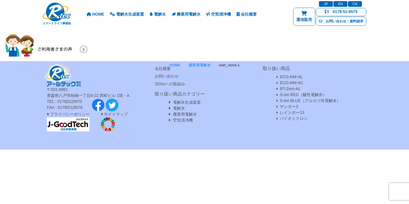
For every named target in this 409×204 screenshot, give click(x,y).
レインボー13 (292, 112)
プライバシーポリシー (68, 114)
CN (354, 4)
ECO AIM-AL (291, 77)
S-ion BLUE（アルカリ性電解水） (310, 100)
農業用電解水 (186, 14)
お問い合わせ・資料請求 (341, 21)
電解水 (158, 14)
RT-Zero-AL (290, 88)
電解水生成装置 (127, 14)
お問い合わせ (167, 76)
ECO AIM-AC (291, 82)
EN (340, 4)
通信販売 (304, 18)
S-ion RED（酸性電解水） (303, 94)
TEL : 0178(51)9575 (64, 101)
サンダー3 (289, 106)
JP (326, 4)
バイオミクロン (294, 118)
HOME (95, 14)
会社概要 (247, 14)
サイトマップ (116, 114)
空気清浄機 (218, 14)
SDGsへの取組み (170, 84)
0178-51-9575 (341, 11)
